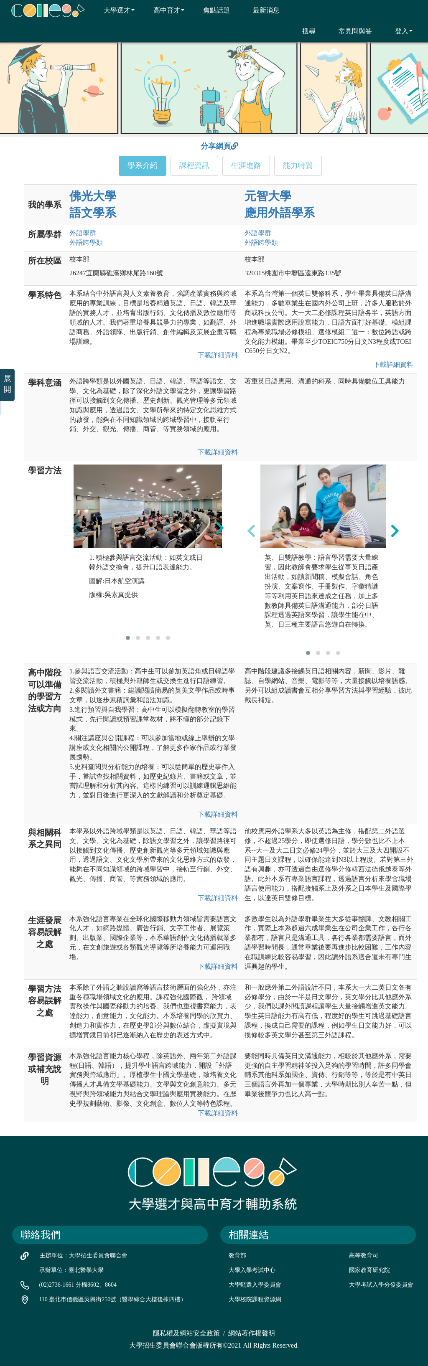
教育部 (237, 1255)
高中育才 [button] (163, 10)
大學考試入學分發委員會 (381, 1285)
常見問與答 (350, 31)
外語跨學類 (86, 242)
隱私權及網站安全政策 (186, 1333)
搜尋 (304, 31)
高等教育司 (363, 1255)
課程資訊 (194, 165)
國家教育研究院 (369, 1270)
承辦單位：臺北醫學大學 (71, 1270)
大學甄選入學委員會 (255, 1285)
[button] (128, 638)
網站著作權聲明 (251, 1333)
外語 (82, 232)
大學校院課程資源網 (255, 1299)
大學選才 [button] (114, 10)
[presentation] (76, 527)
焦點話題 (211, 10)
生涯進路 (246, 165)
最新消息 (261, 10)
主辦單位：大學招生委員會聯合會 (83, 1255)
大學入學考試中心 (252, 1270)
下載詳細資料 (216, 354)
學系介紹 (142, 165)
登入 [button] (399, 31)
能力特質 (298, 165)
